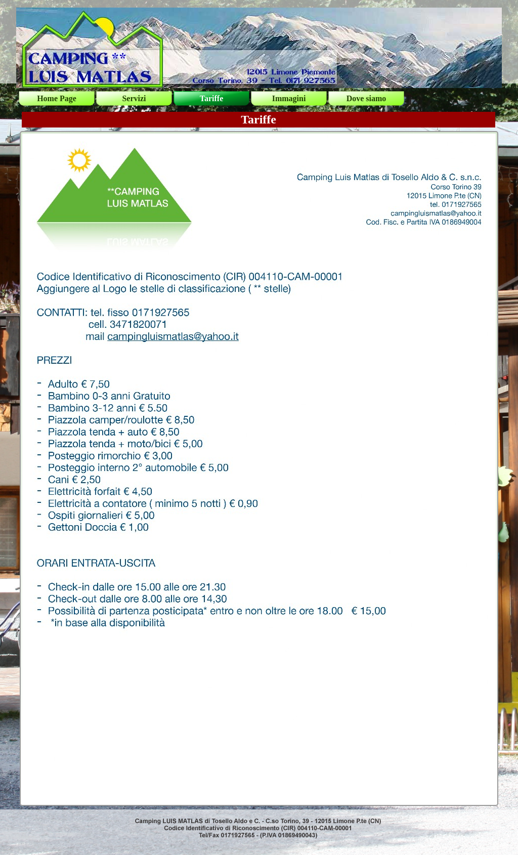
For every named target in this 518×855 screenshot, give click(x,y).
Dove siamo (366, 98)
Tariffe (212, 98)
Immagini (289, 98)
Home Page (56, 98)
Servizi (134, 98)
